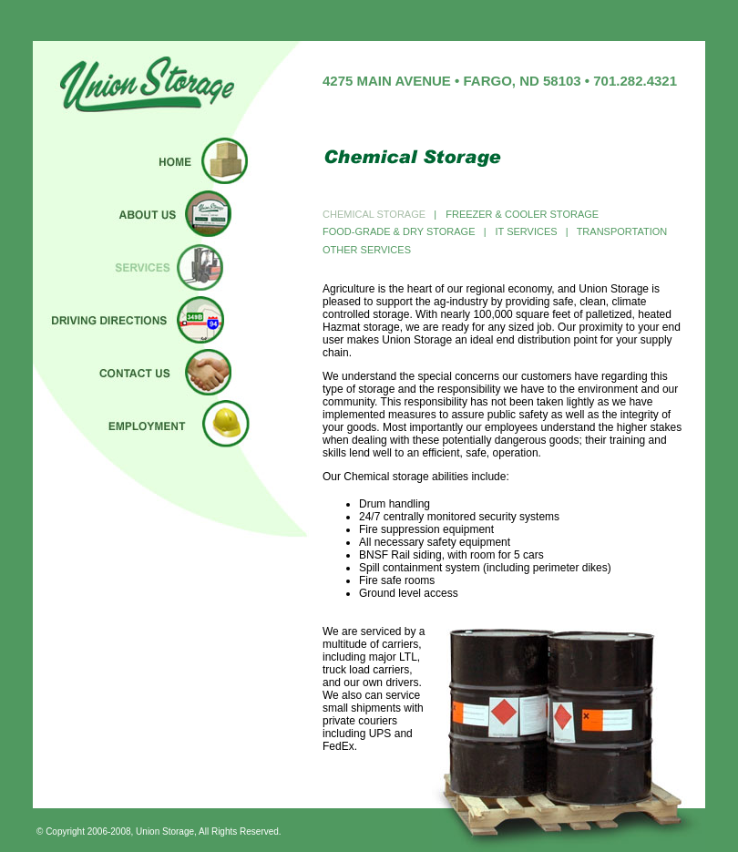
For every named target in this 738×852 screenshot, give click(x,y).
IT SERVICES (527, 231)
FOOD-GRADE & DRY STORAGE (400, 231)
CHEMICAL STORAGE (374, 214)
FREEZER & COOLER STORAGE (519, 214)
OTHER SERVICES (367, 249)
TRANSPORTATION (624, 231)
